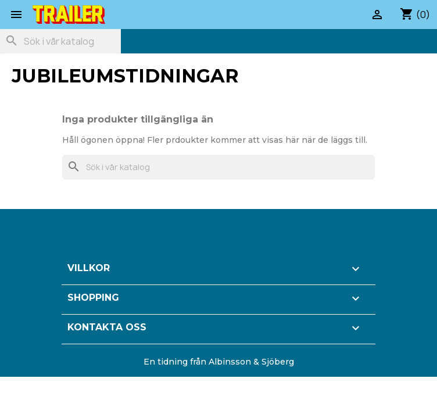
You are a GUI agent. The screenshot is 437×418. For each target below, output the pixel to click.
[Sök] (60, 41)
